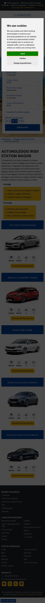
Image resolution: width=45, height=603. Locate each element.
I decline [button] (22, 58)
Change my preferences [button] (22, 63)
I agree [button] (22, 54)
